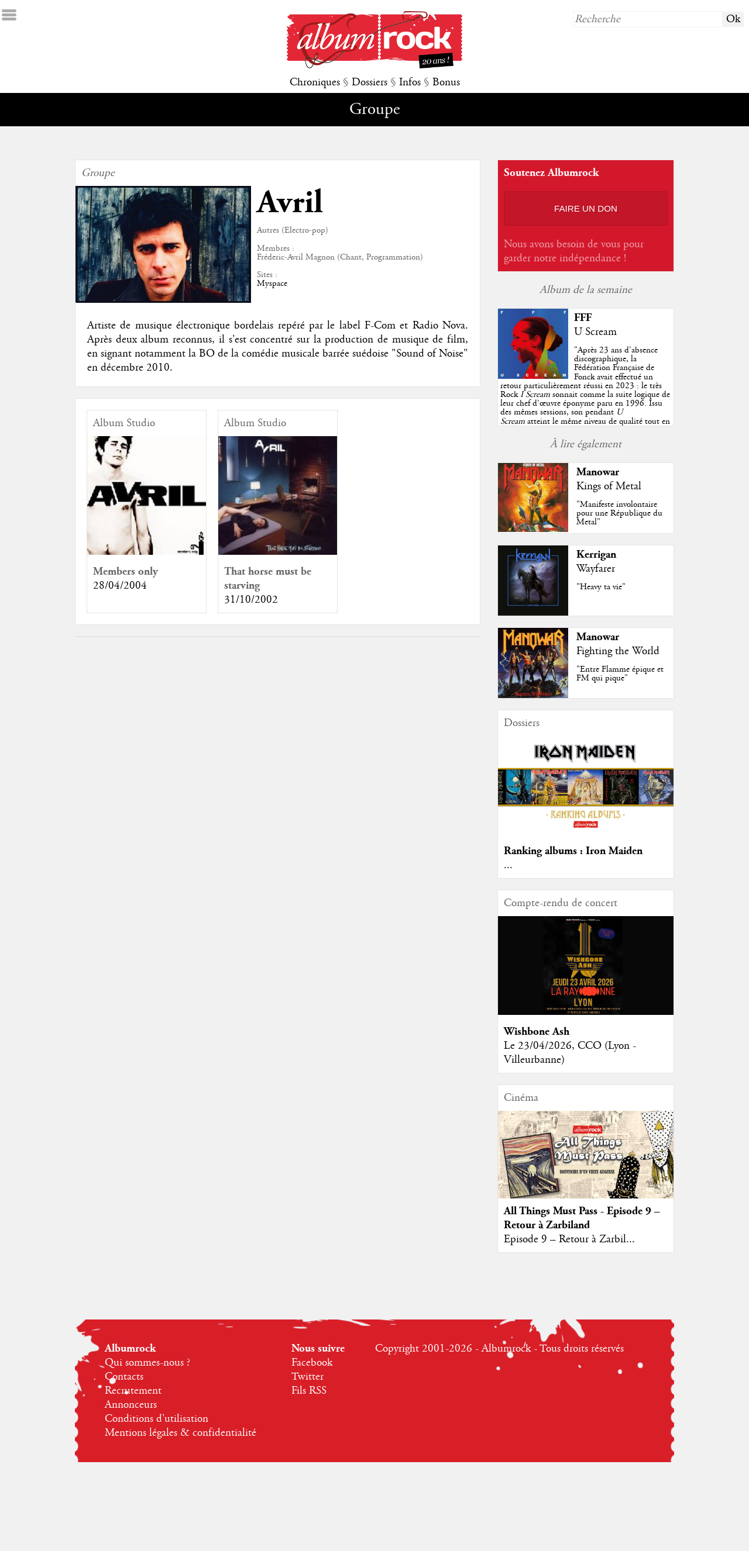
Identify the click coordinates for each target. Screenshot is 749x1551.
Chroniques (315, 82)
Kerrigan (596, 554)
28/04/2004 (120, 586)
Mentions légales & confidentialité (180, 1433)
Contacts (124, 1377)
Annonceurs (131, 1405)
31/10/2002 (251, 600)
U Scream (595, 332)
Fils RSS (309, 1391)
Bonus (446, 82)
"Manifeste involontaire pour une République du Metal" (619, 513)
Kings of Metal (608, 486)
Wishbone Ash (536, 1031)
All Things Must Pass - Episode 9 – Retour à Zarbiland (582, 1218)
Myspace (272, 283)
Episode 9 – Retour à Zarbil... (569, 1239)
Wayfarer (595, 569)
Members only (125, 571)
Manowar (597, 472)
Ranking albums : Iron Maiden (573, 851)
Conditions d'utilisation (156, 1419)
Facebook (311, 1363)
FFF (583, 317)
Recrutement (133, 1391)
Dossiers (369, 82)
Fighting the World (617, 651)
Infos (410, 82)
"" (585, 394)
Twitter (307, 1377)
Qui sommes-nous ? (147, 1363)
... (508, 865)
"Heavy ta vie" (601, 587)
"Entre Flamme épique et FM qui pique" (620, 674)
